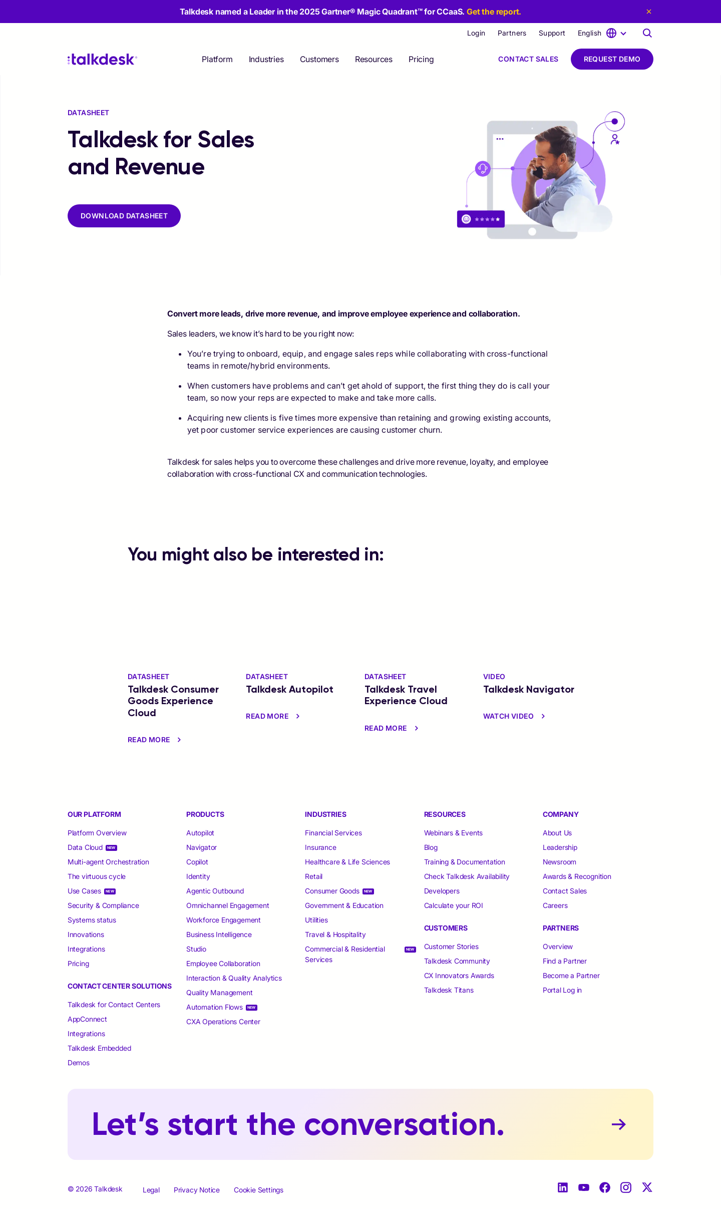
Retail (313, 876)
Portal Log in (562, 990)
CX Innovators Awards (459, 975)
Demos (79, 1062)
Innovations (86, 934)
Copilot (197, 861)
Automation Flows (214, 1007)
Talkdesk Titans (449, 990)
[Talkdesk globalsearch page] (647, 33)
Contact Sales (528, 59)
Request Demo (612, 59)
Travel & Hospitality (335, 934)
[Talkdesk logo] (103, 59)
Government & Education (344, 905)
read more (156, 740)
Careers (555, 905)
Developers (442, 890)
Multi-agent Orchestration (108, 861)
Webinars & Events (453, 832)
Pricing (421, 59)
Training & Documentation (464, 861)
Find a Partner (565, 961)
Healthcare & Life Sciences (347, 861)
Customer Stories (451, 946)
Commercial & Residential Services (345, 954)
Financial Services (333, 832)
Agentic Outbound (215, 890)
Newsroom (559, 861)
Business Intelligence (219, 934)
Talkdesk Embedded (100, 1048)
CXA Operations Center (223, 1021)
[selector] (217, 59)
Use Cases (84, 890)
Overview (558, 946)
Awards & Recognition (577, 876)
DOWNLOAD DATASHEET (124, 215)
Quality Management (219, 992)
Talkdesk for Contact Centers (114, 1004)
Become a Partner (571, 975)
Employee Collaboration (223, 963)
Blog (431, 847)
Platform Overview (97, 832)
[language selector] (604, 33)
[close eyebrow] (647, 12)
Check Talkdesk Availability (467, 876)
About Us (557, 832)
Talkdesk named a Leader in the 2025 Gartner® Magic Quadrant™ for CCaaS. (351, 12)
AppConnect (87, 1019)
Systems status (92, 920)
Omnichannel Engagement (227, 905)
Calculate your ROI (453, 905)
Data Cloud (85, 847)
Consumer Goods (332, 890)
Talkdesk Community (457, 961)
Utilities (316, 920)
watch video (515, 716)
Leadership (560, 847)
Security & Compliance (103, 905)
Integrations (86, 949)
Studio (196, 949)
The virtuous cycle (97, 876)
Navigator (201, 847)
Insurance (320, 847)
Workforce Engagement (223, 920)
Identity (198, 876)
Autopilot (201, 832)
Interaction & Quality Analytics (234, 978)
